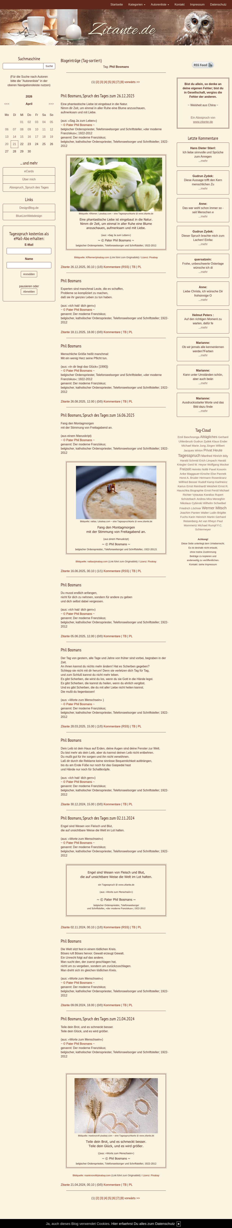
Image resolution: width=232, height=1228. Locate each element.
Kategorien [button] (136, 4)
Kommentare (112, 266)
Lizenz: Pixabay (149, 257)
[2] (97, 82)
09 (29, 129)
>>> (51, 103)
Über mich (29, 179)
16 (29, 136)
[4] (105, 82)
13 (6, 136)
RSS (125, 266)
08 (22, 129)
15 (22, 136)
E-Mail (29, 244)
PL (139, 266)
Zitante (65, 266)
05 (51, 122)
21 (14, 144)
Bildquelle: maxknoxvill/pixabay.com (92, 1175)
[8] (122, 82)
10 (36, 129)
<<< (6, 103)
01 (22, 122)
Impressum (197, 4)
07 (14, 129)
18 (44, 136)
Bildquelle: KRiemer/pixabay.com (91, 257)
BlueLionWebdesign (29, 215)
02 (29, 122)
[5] (109, 82)
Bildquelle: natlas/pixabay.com (92, 561)
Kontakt (180, 4)
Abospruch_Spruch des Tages (29, 187)
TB (133, 266)
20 (6, 144)
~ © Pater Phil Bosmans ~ (78, 125)
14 (14, 136)
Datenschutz (218, 4)
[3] (101, 82)
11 (44, 129)
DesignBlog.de (29, 207)
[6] (114, 82)
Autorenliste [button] (160, 4)
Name (29, 258)
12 (51, 129)
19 (51, 136)
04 (44, 122)
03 (36, 122)
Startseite (116, 4)
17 (36, 136)
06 (6, 129)
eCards (29, 171)
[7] (118, 82)
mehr (204, 160)
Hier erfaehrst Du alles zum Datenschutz (143, 1224)
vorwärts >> (132, 82)
